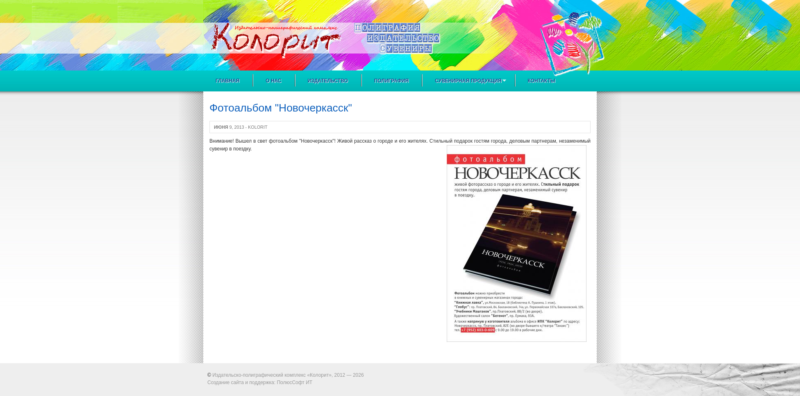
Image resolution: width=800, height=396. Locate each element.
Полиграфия (391, 81)
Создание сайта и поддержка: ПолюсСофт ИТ (259, 382)
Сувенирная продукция (466, 81)
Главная (227, 81)
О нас (273, 81)
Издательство (328, 81)
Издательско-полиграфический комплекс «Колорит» (272, 375)
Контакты (541, 81)
